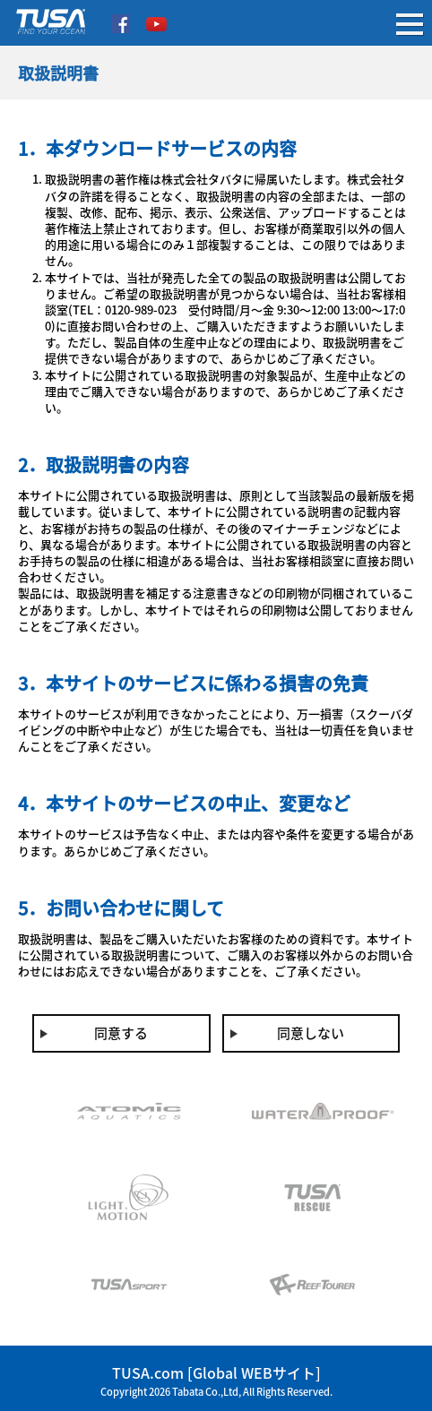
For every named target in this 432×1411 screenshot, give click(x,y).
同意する (121, 1033)
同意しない (310, 1033)
